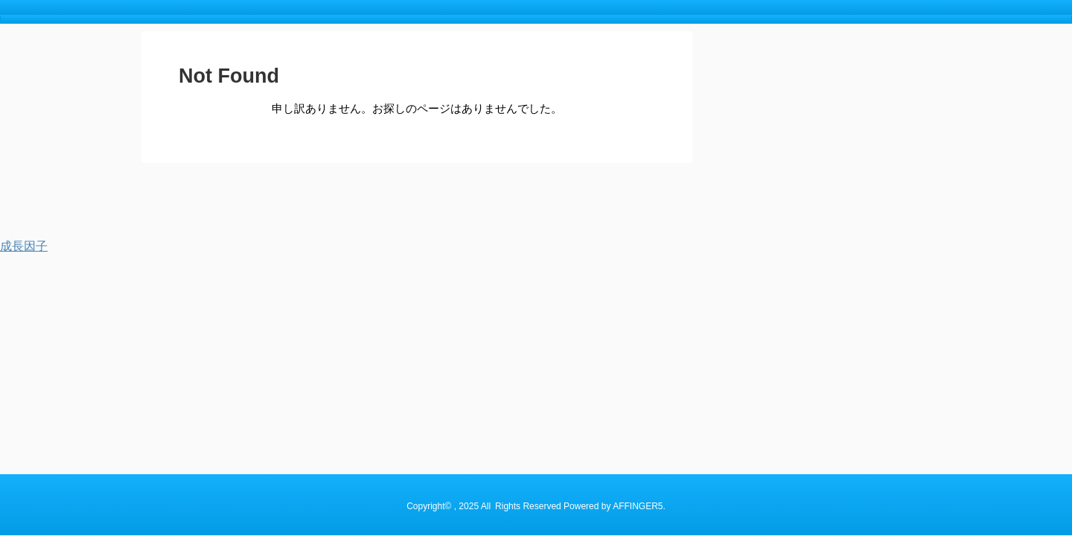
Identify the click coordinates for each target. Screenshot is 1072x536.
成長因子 (24, 246)
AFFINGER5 (638, 210)
